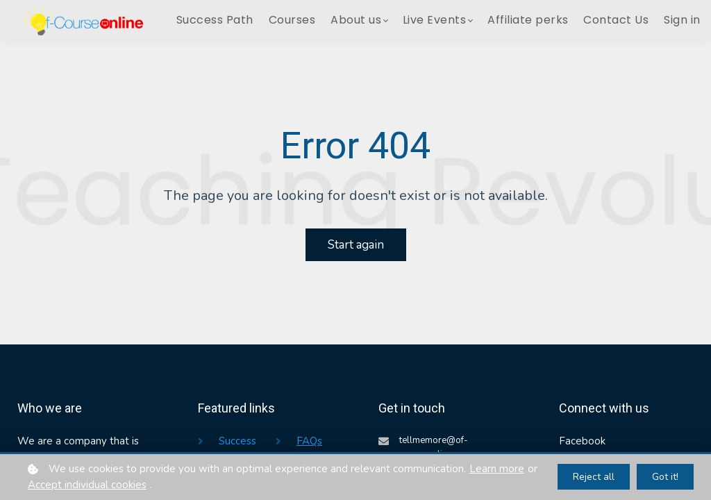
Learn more (496, 469)
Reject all (593, 476)
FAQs (309, 441)
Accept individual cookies (87, 485)
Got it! (665, 476)
